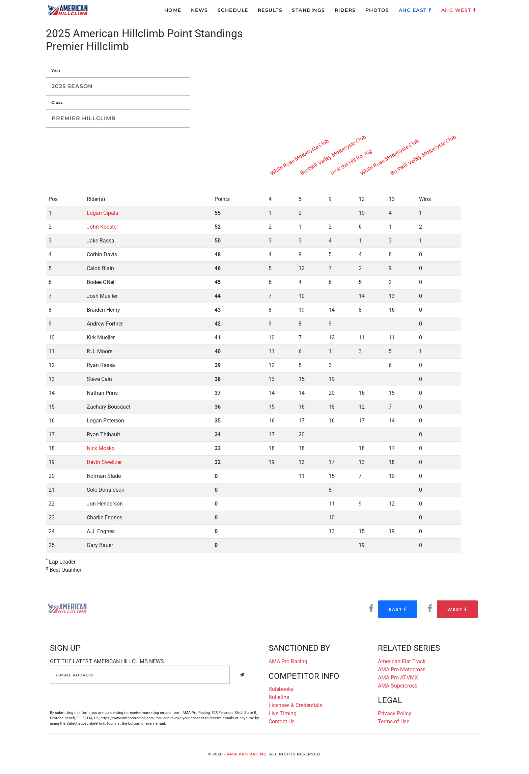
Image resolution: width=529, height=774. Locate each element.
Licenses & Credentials (295, 705)
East (398, 609)
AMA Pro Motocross (401, 669)
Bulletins (279, 697)
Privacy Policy (394, 713)
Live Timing (283, 713)
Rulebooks (281, 689)
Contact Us (282, 721)
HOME (173, 10)
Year (56, 70)
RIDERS (345, 10)
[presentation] (101, 697)
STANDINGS (308, 10)
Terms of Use (393, 721)
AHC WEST (458, 10)
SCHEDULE (233, 10)
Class (57, 102)
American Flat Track (401, 661)
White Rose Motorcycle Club (299, 156)
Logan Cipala (102, 213)
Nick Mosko (101, 448)
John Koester (102, 227)
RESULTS (270, 10)
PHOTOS (377, 10)
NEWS (199, 10)
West (457, 609)
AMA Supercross (397, 685)
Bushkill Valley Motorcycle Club (333, 154)
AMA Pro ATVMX (398, 677)
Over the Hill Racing (351, 161)
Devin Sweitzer (104, 462)
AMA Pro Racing (288, 661)
